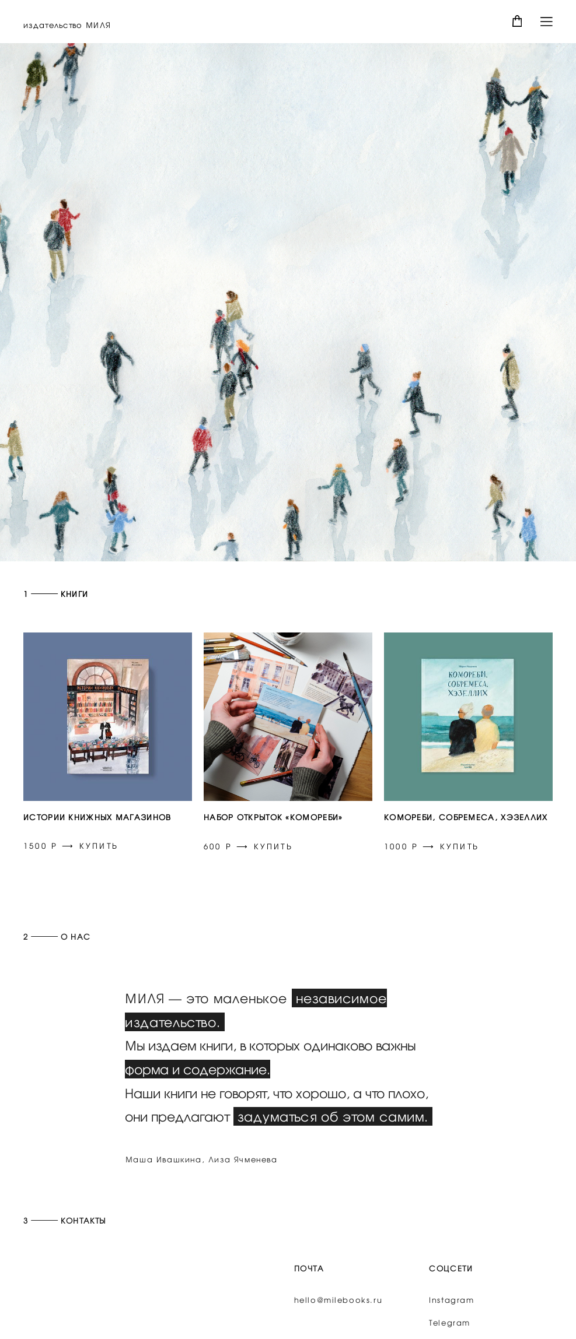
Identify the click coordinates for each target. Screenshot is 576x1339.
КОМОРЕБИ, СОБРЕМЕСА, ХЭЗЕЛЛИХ (466, 817)
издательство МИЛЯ (67, 25)
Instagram (451, 1317)
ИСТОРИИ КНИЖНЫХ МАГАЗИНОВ (97, 817)
